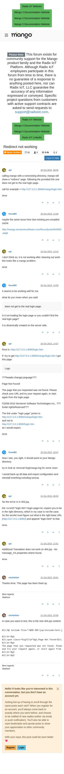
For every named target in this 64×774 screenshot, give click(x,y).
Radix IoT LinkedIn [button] (32, 137)
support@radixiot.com (31, 112)
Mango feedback (12, 152)
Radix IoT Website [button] (32, 6)
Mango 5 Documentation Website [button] (32, 24)
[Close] (58, 688)
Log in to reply (52, 158)
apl (10, 170)
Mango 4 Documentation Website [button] (32, 18)
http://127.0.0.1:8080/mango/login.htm (42, 189)
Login (21, 747)
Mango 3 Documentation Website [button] (32, 12)
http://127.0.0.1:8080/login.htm (27, 349)
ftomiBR (13, 214)
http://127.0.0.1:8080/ (14, 518)
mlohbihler (14, 577)
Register (10, 747)
